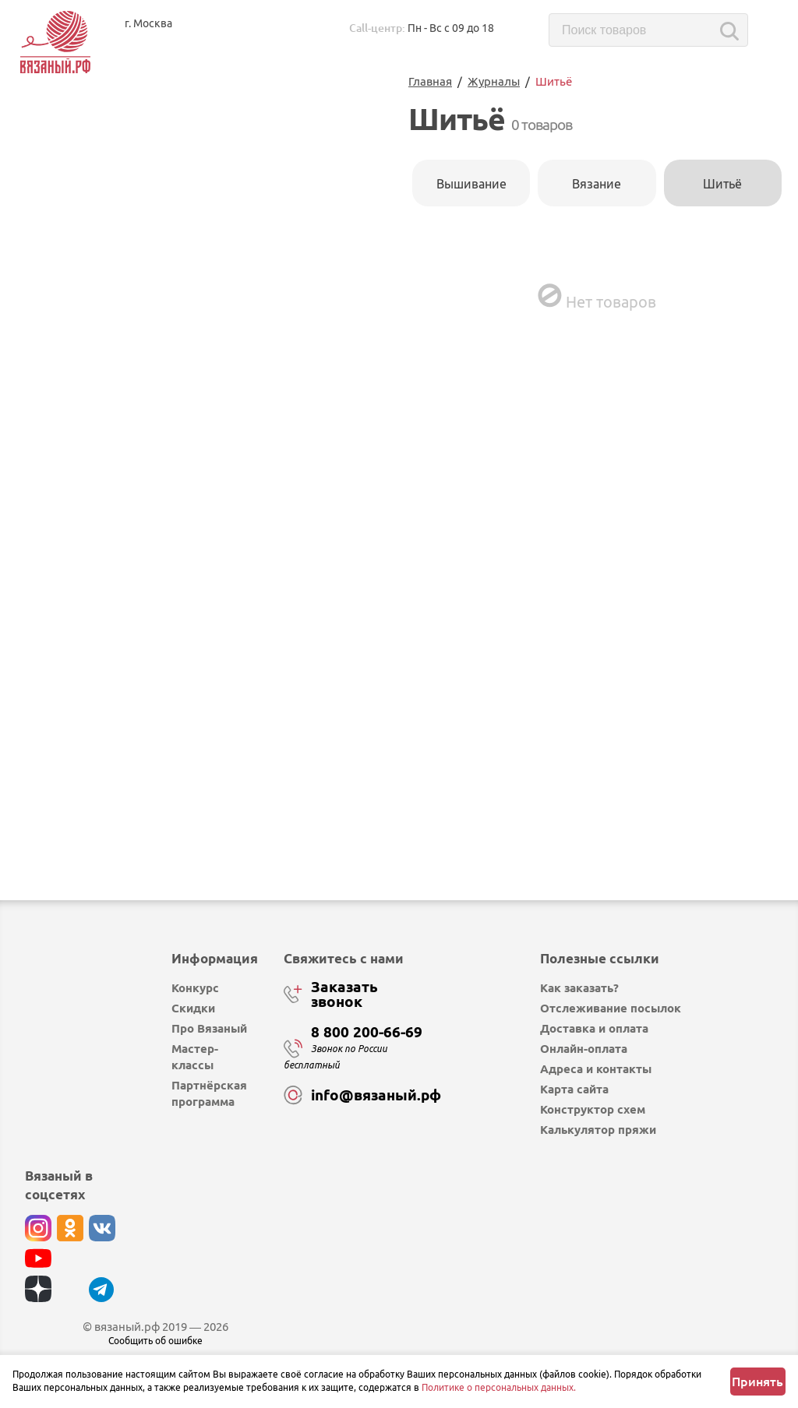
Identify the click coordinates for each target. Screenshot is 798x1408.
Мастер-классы (194, 1057)
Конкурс (195, 987)
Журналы (494, 81)
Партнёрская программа (209, 1093)
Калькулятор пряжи (598, 1129)
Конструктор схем (592, 1109)
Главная (430, 81)
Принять (757, 1382)
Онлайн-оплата (583, 1048)
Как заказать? (579, 987)
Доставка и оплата (594, 1028)
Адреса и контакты (595, 1068)
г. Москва (148, 23)
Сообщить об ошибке (155, 1341)
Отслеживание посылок (610, 1008)
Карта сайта (574, 1089)
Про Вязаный (209, 1028)
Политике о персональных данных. (499, 1387)
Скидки (193, 1008)
